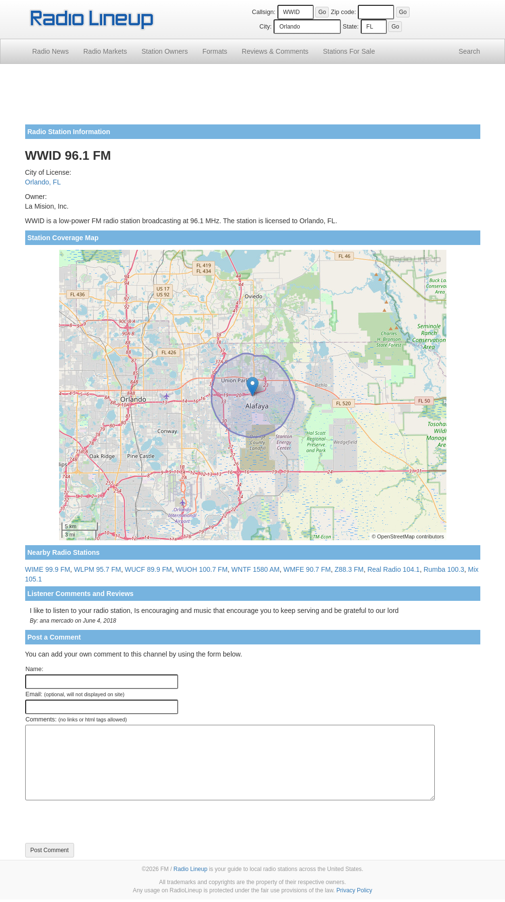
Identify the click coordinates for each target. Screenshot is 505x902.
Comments (275, 51)
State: (351, 26)
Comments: (76, 719)
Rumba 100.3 (444, 569)
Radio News (50, 51)
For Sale (349, 51)
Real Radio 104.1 (393, 569)
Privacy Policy (354, 890)
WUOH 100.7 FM (202, 569)
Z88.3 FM (349, 569)
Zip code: (343, 12)
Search (469, 51)
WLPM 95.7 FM (97, 569)
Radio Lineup (190, 869)
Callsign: (263, 12)
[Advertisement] (252, 98)
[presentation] (98, 822)
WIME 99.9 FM (47, 569)
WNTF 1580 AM (255, 569)
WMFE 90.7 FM (307, 569)
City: (266, 26)
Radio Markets (105, 51)
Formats (214, 51)
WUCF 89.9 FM (148, 569)
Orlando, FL (43, 182)
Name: (35, 669)
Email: (75, 694)
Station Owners (164, 51)
